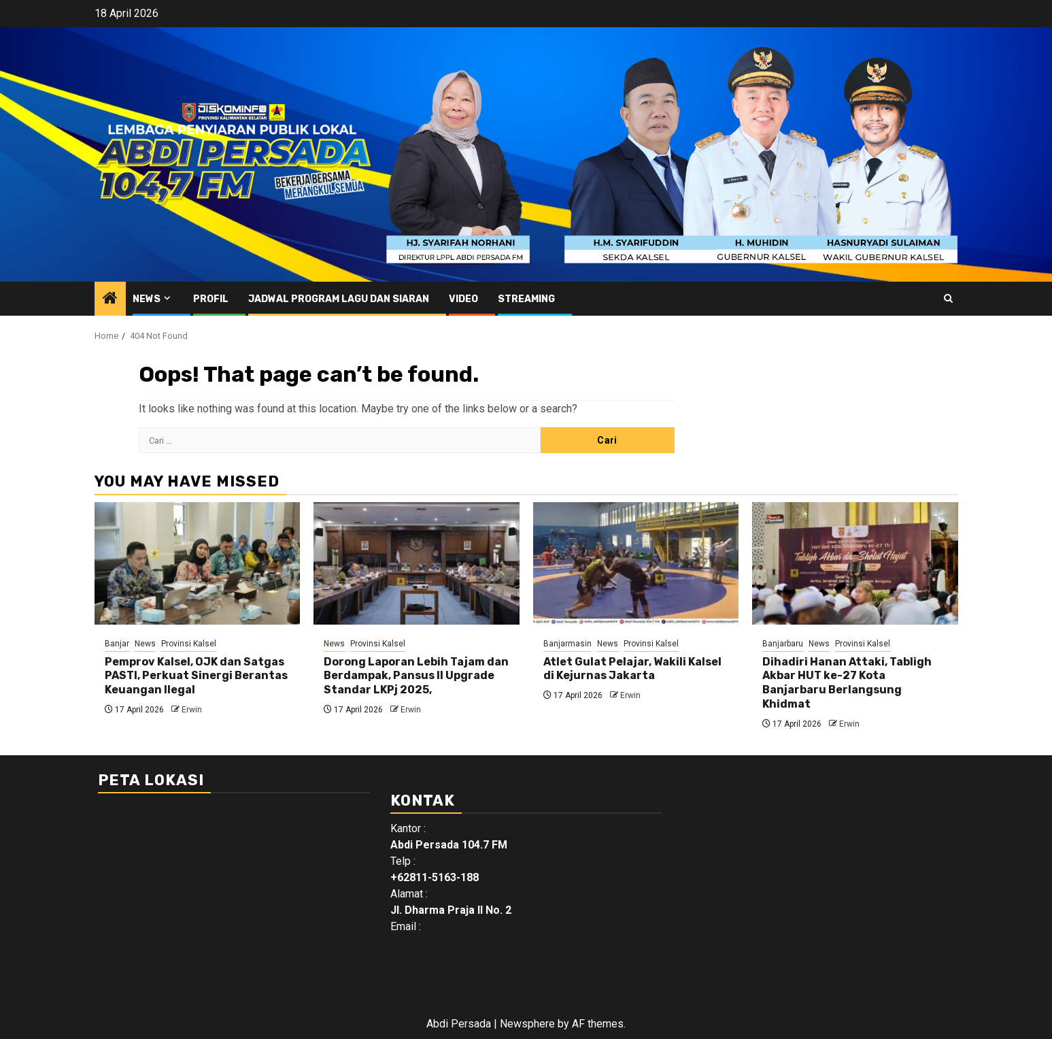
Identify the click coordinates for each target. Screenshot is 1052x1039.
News (146, 299)
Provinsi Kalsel (188, 643)
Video (463, 299)
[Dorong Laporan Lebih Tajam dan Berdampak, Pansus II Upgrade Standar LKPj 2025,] (416, 563)
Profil (210, 299)
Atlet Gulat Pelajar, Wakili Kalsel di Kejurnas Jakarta (632, 668)
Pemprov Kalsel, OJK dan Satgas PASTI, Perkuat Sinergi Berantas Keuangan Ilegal (196, 676)
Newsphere (527, 1023)
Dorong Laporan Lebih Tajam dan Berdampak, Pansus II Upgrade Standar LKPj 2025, (416, 676)
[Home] (110, 299)
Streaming (526, 299)
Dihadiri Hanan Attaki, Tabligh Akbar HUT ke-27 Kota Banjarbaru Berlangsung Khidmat (847, 682)
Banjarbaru (782, 643)
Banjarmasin (567, 643)
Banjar (117, 643)
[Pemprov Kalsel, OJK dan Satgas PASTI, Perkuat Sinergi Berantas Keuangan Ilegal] (198, 563)
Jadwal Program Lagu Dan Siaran (338, 299)
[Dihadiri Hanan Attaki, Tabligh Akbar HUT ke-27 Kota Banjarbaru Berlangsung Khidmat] (855, 563)
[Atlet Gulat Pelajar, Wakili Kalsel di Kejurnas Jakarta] (636, 563)
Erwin (192, 709)
